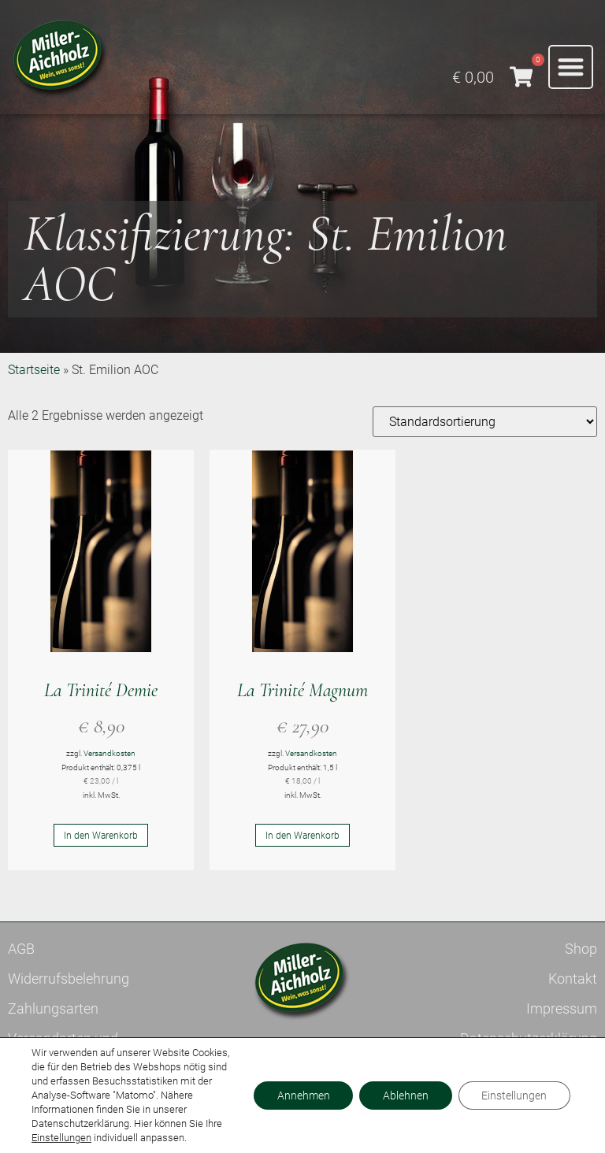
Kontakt (572, 978)
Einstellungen (61, 1138)
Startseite (34, 369)
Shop (581, 948)
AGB (21, 948)
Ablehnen (405, 1095)
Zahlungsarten (53, 1008)
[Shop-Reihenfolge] (485, 421)
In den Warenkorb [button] (101, 835)
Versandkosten (109, 753)
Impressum (561, 1008)
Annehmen (302, 1095)
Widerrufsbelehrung (68, 978)
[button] (570, 67)
